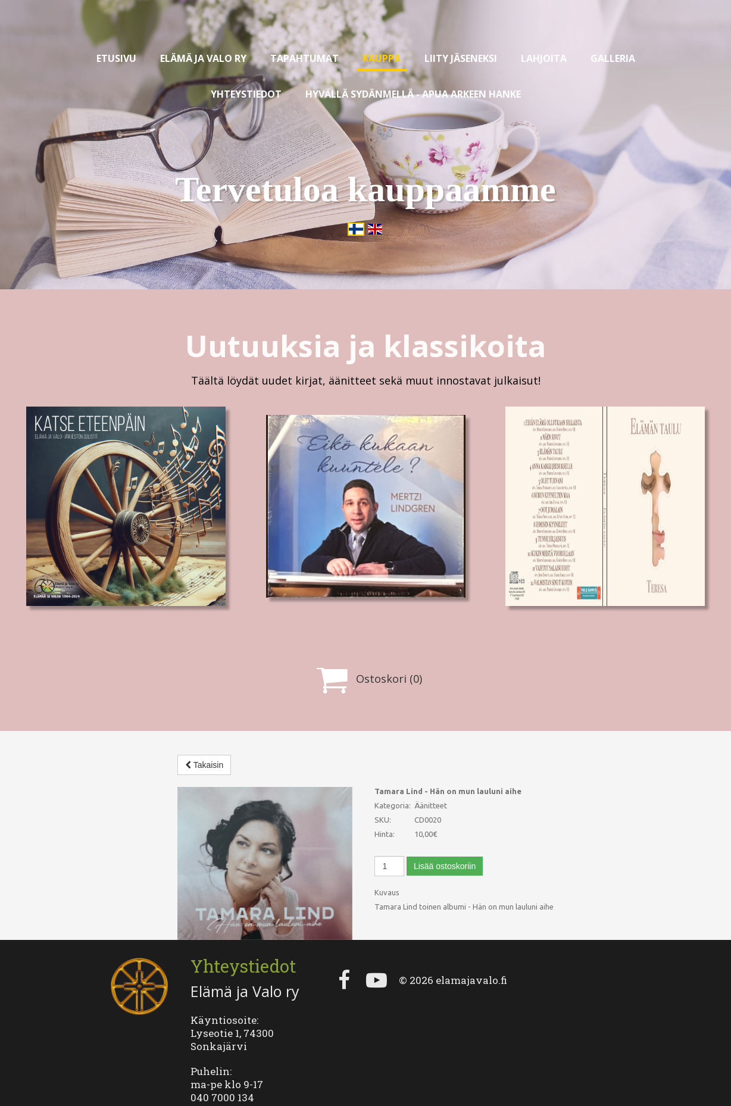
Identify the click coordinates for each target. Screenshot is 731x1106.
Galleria (613, 58)
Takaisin (204, 765)
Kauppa (382, 58)
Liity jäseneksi (460, 58)
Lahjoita (544, 58)
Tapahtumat (304, 58)
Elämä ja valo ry (203, 58)
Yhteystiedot (246, 94)
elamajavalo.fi (471, 951)
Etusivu (116, 58)
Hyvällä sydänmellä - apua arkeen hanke (413, 94)
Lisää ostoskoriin (445, 866)
